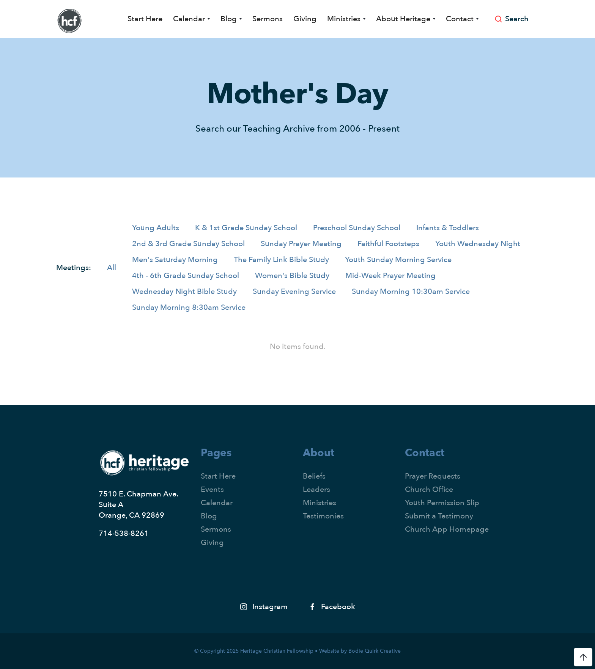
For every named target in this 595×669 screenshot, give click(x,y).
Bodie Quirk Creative (374, 651)
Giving (304, 19)
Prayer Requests (432, 476)
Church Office (429, 489)
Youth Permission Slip (442, 503)
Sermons (267, 19)
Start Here (145, 19)
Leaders (316, 489)
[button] (191, 19)
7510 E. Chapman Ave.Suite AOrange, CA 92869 (138, 504)
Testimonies (323, 516)
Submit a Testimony (439, 516)
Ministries (319, 503)
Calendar (217, 503)
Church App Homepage (447, 529)
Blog (209, 516)
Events (212, 489)
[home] (69, 21)
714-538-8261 (124, 533)
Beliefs (314, 476)
